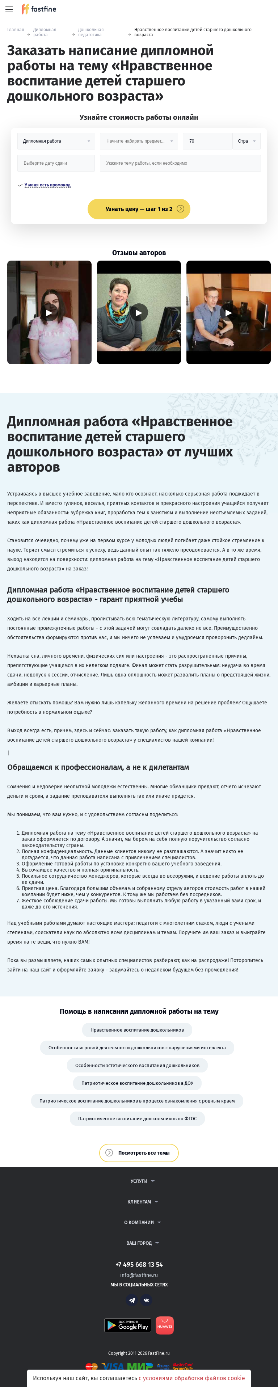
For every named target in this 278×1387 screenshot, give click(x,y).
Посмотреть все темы (144, 1153)
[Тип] (246, 144)
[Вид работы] (56, 144)
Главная (15, 29)
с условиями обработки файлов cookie (192, 1378)
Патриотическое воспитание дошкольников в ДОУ (137, 1083)
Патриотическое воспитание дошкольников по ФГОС (137, 1118)
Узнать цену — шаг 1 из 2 (139, 209)
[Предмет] (139, 144)
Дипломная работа (44, 32)
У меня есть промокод (48, 184)
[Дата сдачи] (56, 166)
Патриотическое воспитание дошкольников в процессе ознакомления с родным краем (137, 1101)
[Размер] (207, 144)
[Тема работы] (180, 166)
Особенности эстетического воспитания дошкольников (137, 1065)
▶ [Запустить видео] (49, 312)
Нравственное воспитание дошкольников (137, 1030)
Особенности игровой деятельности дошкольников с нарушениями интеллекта (137, 1047)
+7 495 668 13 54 (249, 10)
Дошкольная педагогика (91, 32)
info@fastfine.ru (139, 1275)
